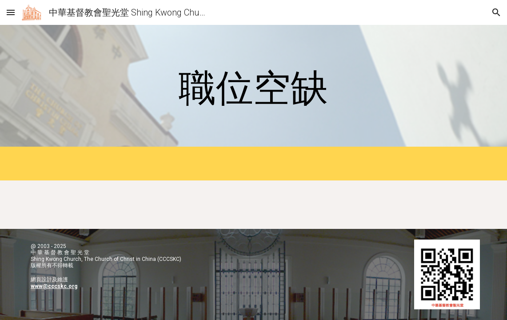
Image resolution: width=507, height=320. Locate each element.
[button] (10, 12)
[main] (253, 88)
